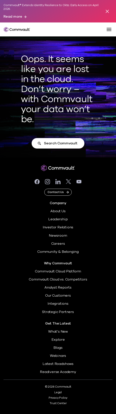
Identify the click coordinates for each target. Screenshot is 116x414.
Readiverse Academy (58, 372)
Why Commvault (58, 263)
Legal (58, 392)
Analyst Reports (58, 287)
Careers (58, 243)
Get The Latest (58, 323)
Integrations (58, 303)
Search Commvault (60, 143)
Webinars (58, 355)
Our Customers (58, 295)
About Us (57, 211)
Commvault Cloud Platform (58, 271)
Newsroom (58, 235)
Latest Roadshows (58, 363)
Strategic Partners (58, 312)
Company (58, 203)
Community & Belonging (58, 251)
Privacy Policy (58, 398)
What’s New (58, 331)
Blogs (58, 347)
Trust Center (58, 403)
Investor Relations (58, 227)
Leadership (58, 219)
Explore (58, 339)
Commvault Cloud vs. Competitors (58, 279)
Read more (12, 16)
